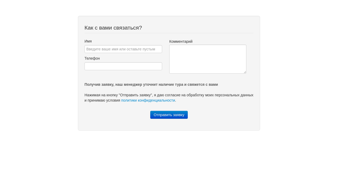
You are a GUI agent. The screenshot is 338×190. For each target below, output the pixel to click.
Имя (88, 41)
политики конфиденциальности (148, 100)
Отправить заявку (169, 115)
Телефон (92, 58)
